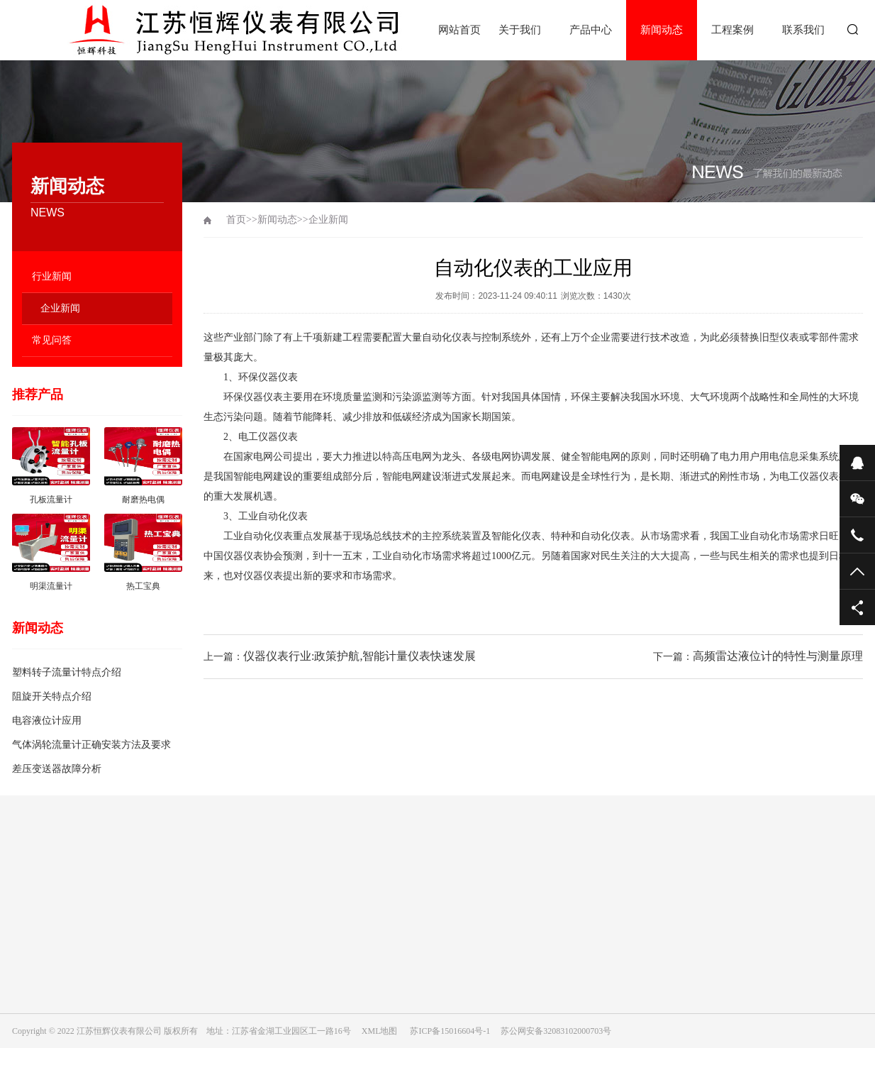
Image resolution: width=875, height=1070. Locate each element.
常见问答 (52, 340)
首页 (236, 219)
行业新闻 (52, 276)
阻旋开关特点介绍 (51, 696)
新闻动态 (661, 29)
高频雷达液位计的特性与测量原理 (778, 656)
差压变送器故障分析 (56, 768)
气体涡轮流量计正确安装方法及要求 (91, 744)
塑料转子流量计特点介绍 (66, 672)
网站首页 (459, 29)
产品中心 (590, 29)
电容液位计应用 (47, 720)
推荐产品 (37, 394)
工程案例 (732, 29)
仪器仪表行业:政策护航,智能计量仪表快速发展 (359, 656)
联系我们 (803, 29)
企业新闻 (60, 308)
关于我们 (519, 29)
